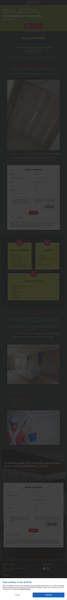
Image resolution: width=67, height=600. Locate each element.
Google (21, 589)
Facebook (27, 589)
